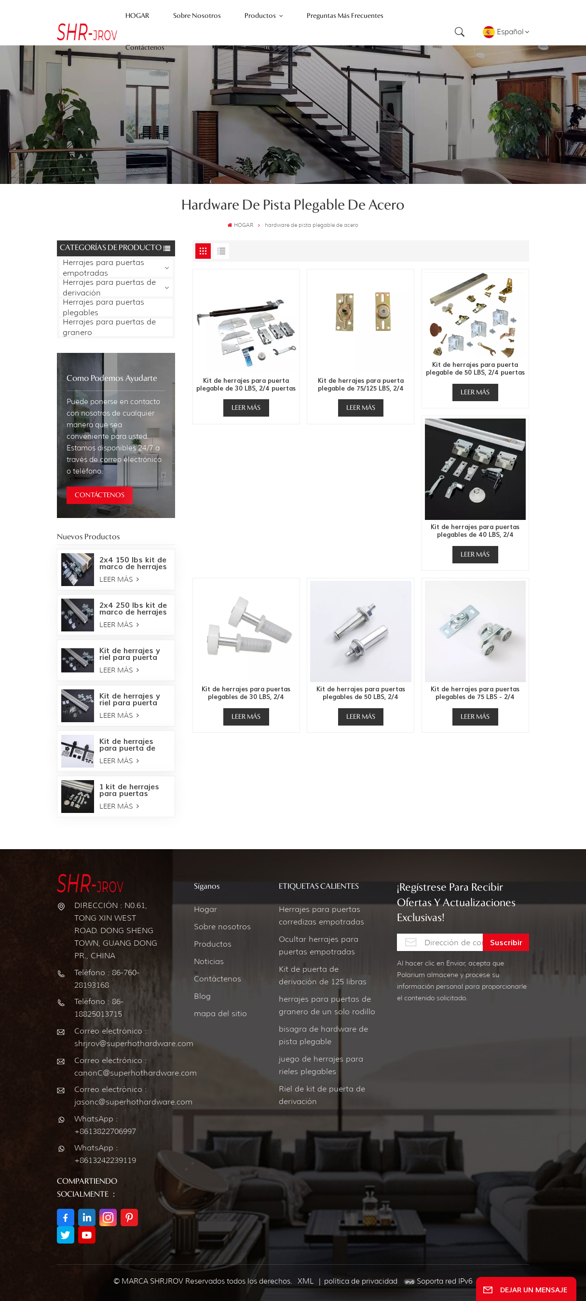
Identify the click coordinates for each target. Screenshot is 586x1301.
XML (305, 1281)
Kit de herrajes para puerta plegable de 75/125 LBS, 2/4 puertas (361, 384)
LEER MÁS (119, 579)
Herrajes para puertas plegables (103, 307)
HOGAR (240, 225)
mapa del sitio (220, 1013)
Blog (202, 996)
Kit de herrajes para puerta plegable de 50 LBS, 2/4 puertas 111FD (475, 369)
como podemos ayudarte (112, 379)
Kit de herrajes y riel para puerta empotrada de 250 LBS (134, 654)
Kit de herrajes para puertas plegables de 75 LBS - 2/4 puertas (475, 693)
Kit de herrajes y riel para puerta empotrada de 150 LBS (133, 700)
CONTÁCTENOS (99, 495)
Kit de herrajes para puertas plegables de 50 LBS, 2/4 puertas (360, 693)
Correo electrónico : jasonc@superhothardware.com (117, 1095)
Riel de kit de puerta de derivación (322, 1095)
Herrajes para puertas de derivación (109, 287)
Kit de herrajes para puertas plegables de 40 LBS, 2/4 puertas (475, 531)
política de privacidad (360, 1281)
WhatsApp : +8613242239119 (105, 1154)
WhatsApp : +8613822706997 (105, 1125)
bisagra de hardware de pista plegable (323, 1035)
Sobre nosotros (222, 926)
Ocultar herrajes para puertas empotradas (318, 945)
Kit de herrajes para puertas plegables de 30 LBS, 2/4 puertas (246, 693)
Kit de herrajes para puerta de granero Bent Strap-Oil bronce (130, 745)
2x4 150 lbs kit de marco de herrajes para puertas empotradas (133, 564)
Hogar (205, 909)
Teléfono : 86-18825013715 (98, 1008)
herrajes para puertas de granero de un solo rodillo (327, 1005)
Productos (213, 944)
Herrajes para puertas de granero (109, 327)
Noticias (209, 961)
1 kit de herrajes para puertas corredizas (129, 790)
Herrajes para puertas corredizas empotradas (321, 915)
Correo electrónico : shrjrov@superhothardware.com (117, 1037)
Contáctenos (217, 978)
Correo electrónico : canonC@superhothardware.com (117, 1066)
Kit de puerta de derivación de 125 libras (323, 975)
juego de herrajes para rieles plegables (321, 1065)
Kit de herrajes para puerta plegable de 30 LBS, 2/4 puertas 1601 (246, 384)
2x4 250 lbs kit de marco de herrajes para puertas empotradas (133, 609)
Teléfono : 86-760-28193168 (106, 979)
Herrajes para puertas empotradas (103, 268)
